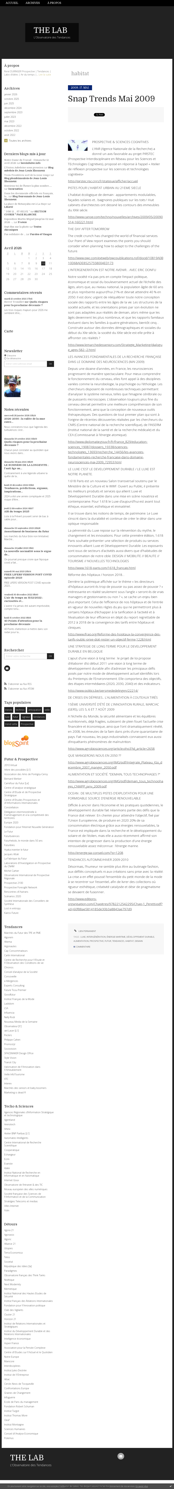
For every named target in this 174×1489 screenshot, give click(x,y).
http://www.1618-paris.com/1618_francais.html (102, 568)
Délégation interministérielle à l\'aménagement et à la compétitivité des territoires (26, 815)
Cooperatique (11, 1150)
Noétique (9, 1279)
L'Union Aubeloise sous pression (23, 167)
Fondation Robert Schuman (19, 1406)
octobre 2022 (11, 130)
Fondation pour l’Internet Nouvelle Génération (29, 827)
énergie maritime (116, 936)
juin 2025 (9, 103)
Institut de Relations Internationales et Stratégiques (24, 1325)
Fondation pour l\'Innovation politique (24, 1305)
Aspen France (11, 1343)
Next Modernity (12, 1284)
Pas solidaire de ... (14, 234)
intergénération (96, 936)
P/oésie (22, 222)
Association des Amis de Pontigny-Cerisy (26, 774)
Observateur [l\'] (13, 1026)
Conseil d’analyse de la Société (21, 971)
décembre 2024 (13, 108)
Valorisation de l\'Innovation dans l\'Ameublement (22, 1068)
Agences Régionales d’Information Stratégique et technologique (29, 1114)
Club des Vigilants (13, 1310)
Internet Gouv (11, 1180)
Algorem (8, 937)
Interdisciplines (12, 1365)
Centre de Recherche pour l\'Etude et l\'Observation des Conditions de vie (24, 961)
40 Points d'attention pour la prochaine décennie (23, 622)
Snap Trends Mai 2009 (111, 98)
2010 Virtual (10, 765)
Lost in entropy (12, 908)
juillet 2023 (10, 116)
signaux (26, 716)
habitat (129, 940)
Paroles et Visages (41, 234)
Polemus (9, 1438)
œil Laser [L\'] (11, 1030)
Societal (8, 1261)
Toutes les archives (20, 140)
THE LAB (50, 30)
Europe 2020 (11, 822)
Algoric (7, 1239)
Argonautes (10, 946)
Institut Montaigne (14, 1424)
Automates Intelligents (16, 1138)
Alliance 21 (10, 1243)
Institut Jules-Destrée (15, 1370)
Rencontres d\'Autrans (16, 891)
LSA (6, 1008)
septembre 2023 (13, 112)
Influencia (9, 1012)
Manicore (9, 1361)
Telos (7, 1257)
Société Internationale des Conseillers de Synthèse (26, 902)
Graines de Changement (17, 1392)
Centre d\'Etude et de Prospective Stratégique (22, 794)
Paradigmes (10, 1270)
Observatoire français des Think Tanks (24, 1275)
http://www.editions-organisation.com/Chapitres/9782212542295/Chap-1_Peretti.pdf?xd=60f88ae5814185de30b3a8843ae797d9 (115, 904)
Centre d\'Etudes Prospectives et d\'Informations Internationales (22, 801)
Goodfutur (9, 994)
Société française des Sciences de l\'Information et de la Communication (25, 1195)
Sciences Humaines (14, 1429)
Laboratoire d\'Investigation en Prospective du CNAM (27, 864)
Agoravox (9, 1234)
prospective (97, 940)
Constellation (11, 807)
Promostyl (9, 1044)
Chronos (8, 967)
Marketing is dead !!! (15, 1092)
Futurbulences (12, 836)
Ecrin (6, 1159)
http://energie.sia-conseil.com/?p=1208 (95, 853)
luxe (7, 716)
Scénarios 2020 (12, 896)
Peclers (8, 1035)
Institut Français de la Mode (19, 999)
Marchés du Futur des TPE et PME (22, 932)
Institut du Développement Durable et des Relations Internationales (27, 1333)
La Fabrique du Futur (15, 858)
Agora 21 (9, 1230)
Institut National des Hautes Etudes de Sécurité (25, 1295)
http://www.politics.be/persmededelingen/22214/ (103, 690)
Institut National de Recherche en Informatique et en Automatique (22, 1174)
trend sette (11, 724)
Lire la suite (45, 74)
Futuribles (9, 845)
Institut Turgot (11, 1411)
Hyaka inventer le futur (16, 849)
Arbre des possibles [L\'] (17, 769)
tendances (39, 716)
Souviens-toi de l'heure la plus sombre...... (28, 185)
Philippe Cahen (12, 1039)
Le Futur (8, 831)
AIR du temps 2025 (16, 511)
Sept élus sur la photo (16, 226)
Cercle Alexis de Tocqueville (19, 1383)
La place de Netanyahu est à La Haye (25, 204)
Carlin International (14, 955)
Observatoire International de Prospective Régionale (26, 877)
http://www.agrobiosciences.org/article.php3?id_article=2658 (111, 748)
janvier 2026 (10, 94)
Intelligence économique (17, 1338)
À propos (54, 3)
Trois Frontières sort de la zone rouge (27, 175)
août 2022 (9, 135)
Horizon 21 (10, 1319)
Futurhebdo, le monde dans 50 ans (23, 840)
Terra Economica (13, 1252)
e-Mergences (11, 981)
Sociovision (10, 1048)
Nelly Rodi (9, 1017)
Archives (33, 3)
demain (139, 940)
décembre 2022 (13, 125)
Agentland (9, 1119)
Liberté (8, 207)
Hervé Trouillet (14, 301)
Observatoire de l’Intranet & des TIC (23, 1184)
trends (8, 709)
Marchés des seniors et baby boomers (25, 1088)
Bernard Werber (13, 778)
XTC (6, 1078)
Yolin (6, 1210)
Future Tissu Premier (15, 990)
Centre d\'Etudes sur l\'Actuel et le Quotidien (28, 1352)
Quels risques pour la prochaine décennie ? (26, 303)
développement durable (140, 936)
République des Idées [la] (18, 1266)
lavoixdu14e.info (31, 163)
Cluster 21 (9, 1314)
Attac (7, 1379)
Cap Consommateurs (16, 950)
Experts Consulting (14, 985)
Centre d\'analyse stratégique (20, 787)
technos (20, 709)
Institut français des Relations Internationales (28, 1301)
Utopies (8, 1248)
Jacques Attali (11, 854)
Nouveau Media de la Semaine (20, 1021)
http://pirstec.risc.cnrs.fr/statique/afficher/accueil (103, 181)
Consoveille (10, 976)
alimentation (81, 940)
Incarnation (15, 188)
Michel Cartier (11, 870)
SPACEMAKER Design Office (18, 1053)
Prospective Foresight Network (20, 887)
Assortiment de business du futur (26, 531)
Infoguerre (9, 1397)
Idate (7, 1168)
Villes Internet (11, 1205)
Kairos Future (11, 912)
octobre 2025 (11, 98)
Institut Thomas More (15, 1415)
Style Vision (10, 1057)
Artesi (7, 1128)
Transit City (10, 1062)
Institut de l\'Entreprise (16, 1374)
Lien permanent (85, 931)
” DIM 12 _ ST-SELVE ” (17, 211)
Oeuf (6, 1420)
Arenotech (9, 1124)
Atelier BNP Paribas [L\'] (16, 1133)
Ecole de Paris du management (21, 1401)
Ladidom (9, 1003)
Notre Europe (11, 1356)
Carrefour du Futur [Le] (16, 783)
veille (47, 709)
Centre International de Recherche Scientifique (22, 1144)
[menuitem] (14, 3)
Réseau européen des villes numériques (25, 1189)
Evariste (8, 1163)
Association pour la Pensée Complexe (24, 1347)
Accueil (12, 3)
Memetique (10, 1288)
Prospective (27, 724)
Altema (8, 941)
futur (15, 716)
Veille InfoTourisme (14, 1074)
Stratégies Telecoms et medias (21, 1201)
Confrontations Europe (16, 1388)
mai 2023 (9, 121)
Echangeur (9, 1154)
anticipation (34, 709)
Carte (8, 331)
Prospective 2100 (13, 882)
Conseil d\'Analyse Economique (21, 1433)
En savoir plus (142, 1486)
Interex (8, 1083)
